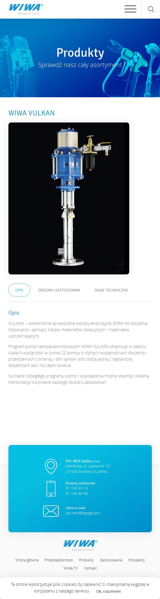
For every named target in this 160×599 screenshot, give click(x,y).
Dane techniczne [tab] (111, 290)
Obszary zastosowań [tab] (59, 290)
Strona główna (26, 559)
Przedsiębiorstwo (59, 559)
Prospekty (136, 559)
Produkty (86, 559)
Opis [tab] (19, 290)
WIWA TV (71, 568)
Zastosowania (111, 559)
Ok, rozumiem (108, 591)
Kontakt (90, 568)
